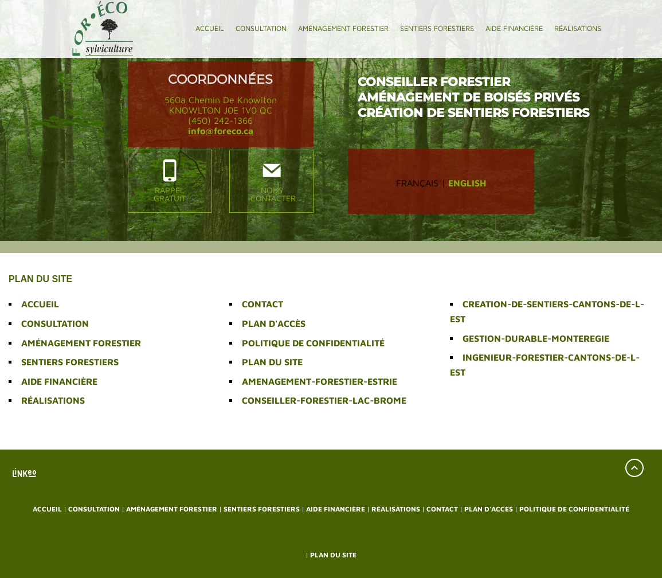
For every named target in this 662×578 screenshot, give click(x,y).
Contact (262, 304)
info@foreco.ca (220, 131)
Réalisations (577, 28)
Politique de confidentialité (313, 343)
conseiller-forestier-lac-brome (324, 400)
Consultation (261, 28)
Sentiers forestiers (437, 28)
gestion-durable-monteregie (536, 338)
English (467, 183)
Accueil (209, 28)
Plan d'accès (273, 323)
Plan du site (272, 362)
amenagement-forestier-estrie (319, 381)
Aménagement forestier (343, 28)
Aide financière (514, 28)
